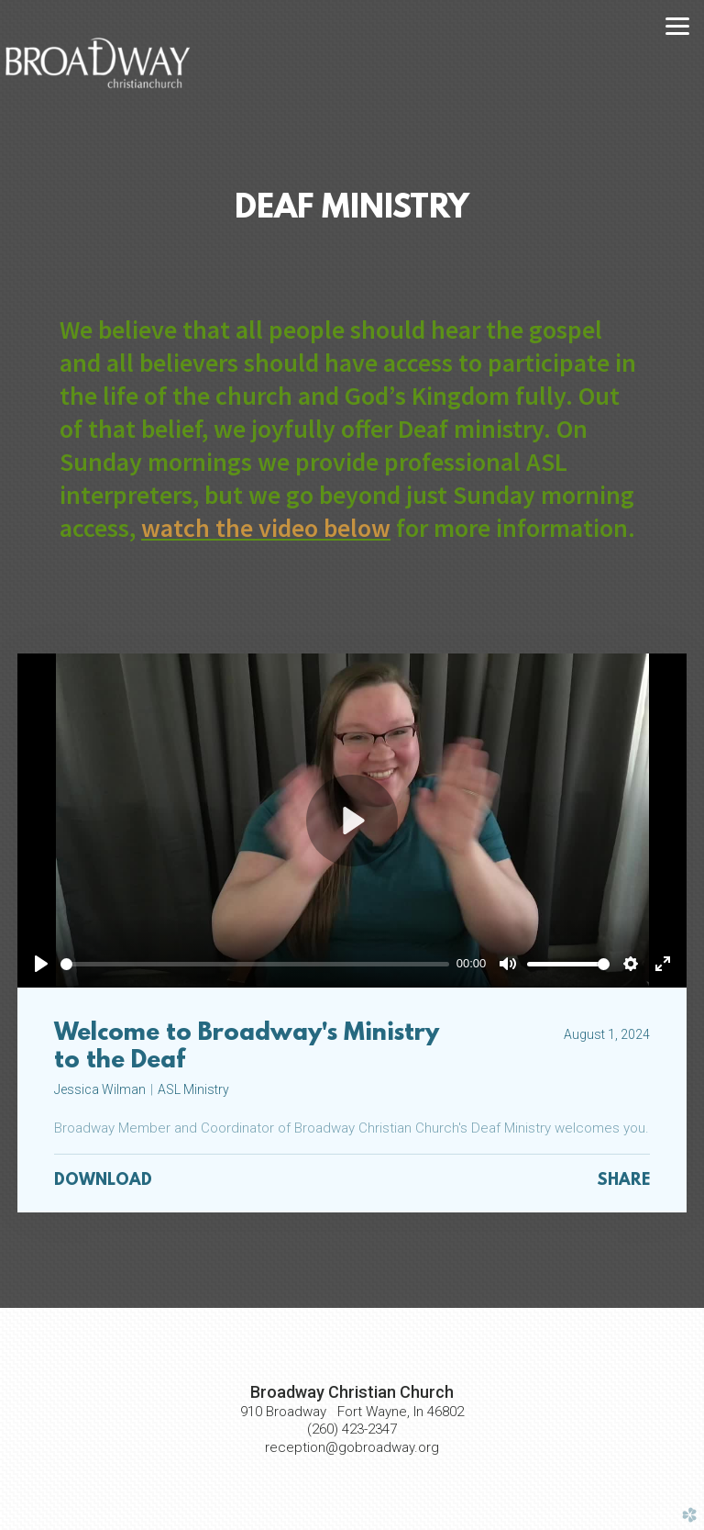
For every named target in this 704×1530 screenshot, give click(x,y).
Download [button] (103, 1181)
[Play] (41, 963)
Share (623, 1181)
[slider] (254, 964)
